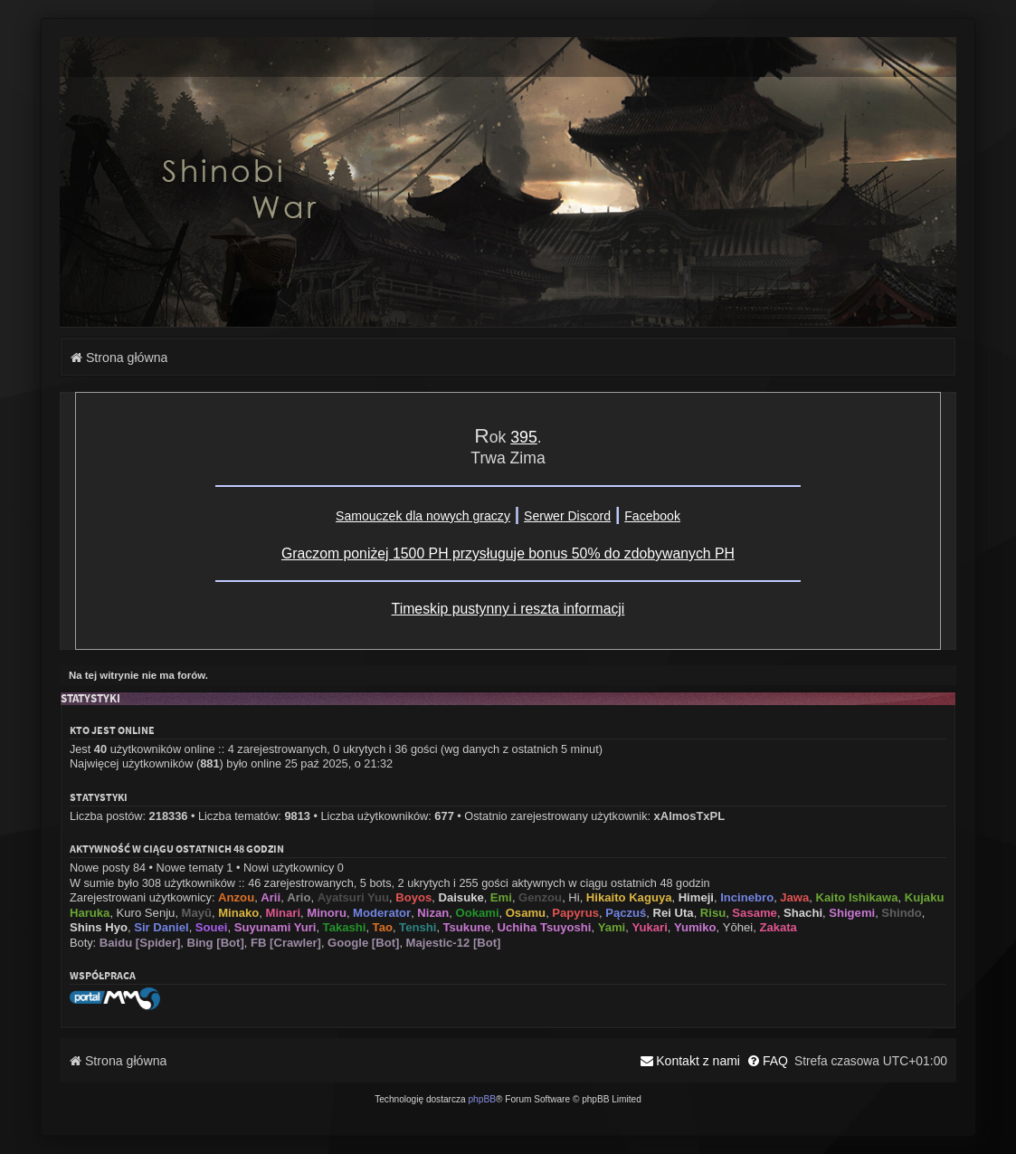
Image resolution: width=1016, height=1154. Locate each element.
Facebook (652, 516)
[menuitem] (767, 1060)
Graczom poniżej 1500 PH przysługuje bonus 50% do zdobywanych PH (508, 553)
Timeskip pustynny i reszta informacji (508, 608)
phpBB (482, 1099)
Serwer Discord (567, 516)
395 (523, 437)
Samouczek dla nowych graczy (423, 516)
